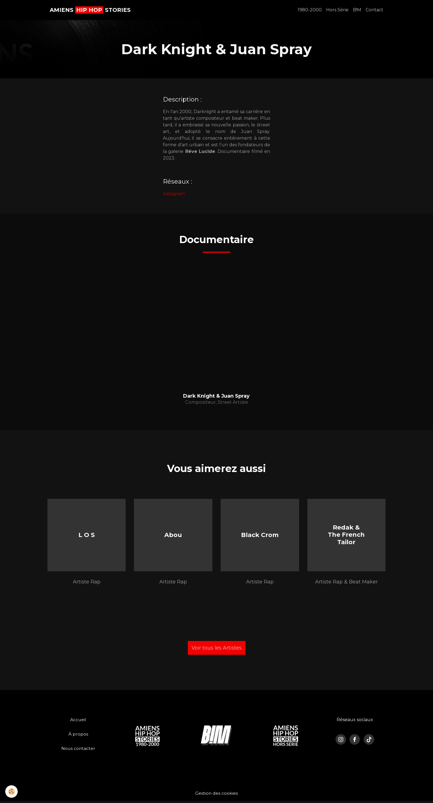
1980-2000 (310, 9)
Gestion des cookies (216, 795)
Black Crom (260, 535)
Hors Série (337, 9)
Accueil (78, 721)
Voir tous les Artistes (217, 650)
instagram (174, 193)
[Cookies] (12, 791)
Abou (173, 535)
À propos (78, 736)
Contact (374, 9)
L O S (86, 535)
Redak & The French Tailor (346, 536)
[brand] (90, 9)
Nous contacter (78, 750)
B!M (357, 9)
